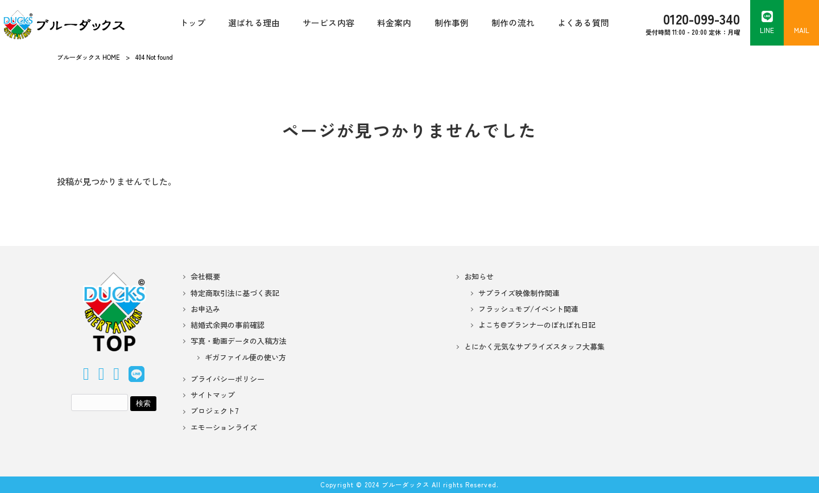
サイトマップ (213, 395)
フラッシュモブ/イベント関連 (528, 309)
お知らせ (479, 277)
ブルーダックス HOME (88, 56)
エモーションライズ (224, 427)
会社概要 (205, 277)
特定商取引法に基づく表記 (235, 293)
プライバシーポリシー (227, 379)
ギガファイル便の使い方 (245, 357)
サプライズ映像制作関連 (519, 293)
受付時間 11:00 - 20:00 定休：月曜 (693, 23)
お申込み (205, 309)
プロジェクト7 (215, 411)
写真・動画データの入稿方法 (239, 341)
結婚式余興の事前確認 (227, 325)
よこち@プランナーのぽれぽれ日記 (536, 325)
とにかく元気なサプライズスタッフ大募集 (534, 347)
